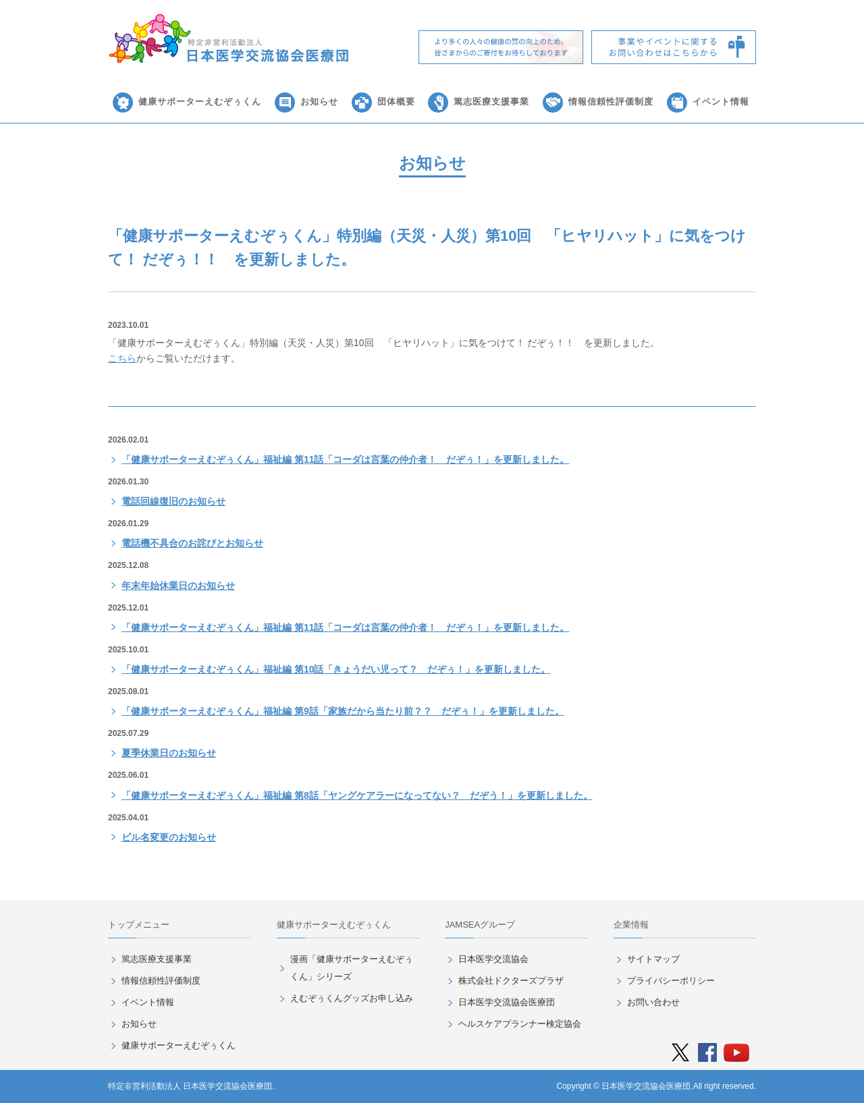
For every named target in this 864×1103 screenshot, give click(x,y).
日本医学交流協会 (493, 959)
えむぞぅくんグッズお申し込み (351, 998)
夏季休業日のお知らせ (169, 752)
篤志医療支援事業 (491, 101)
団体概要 (396, 101)
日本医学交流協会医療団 (506, 1002)
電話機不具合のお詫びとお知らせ (192, 543)
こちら (122, 358)
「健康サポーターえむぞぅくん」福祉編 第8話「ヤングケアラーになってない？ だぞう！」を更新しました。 (357, 795)
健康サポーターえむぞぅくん (199, 101)
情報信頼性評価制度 (610, 101)
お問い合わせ (653, 1002)
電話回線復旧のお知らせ (173, 501)
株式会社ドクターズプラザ (511, 980)
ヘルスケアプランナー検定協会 (519, 1024)
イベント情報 (721, 101)
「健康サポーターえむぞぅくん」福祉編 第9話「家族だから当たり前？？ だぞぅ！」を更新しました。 (343, 711)
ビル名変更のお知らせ (169, 837)
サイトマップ (653, 959)
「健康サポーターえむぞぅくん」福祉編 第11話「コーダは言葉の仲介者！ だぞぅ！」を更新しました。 (345, 459)
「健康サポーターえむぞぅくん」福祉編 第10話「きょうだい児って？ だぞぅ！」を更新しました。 (336, 669)
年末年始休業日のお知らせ (178, 585)
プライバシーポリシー (671, 980)
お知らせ (319, 101)
